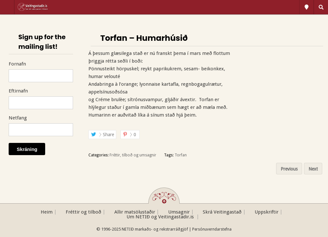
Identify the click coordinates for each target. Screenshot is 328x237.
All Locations (306, 7)
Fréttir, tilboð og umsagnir (133, 155)
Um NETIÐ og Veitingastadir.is (161, 217)
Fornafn (17, 64)
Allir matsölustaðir (134, 212)
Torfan (181, 155)
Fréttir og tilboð (83, 212)
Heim (47, 212)
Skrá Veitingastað (222, 212)
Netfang (18, 118)
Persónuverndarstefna (212, 229)
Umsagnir (179, 212)
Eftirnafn (18, 91)
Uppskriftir (266, 212)
